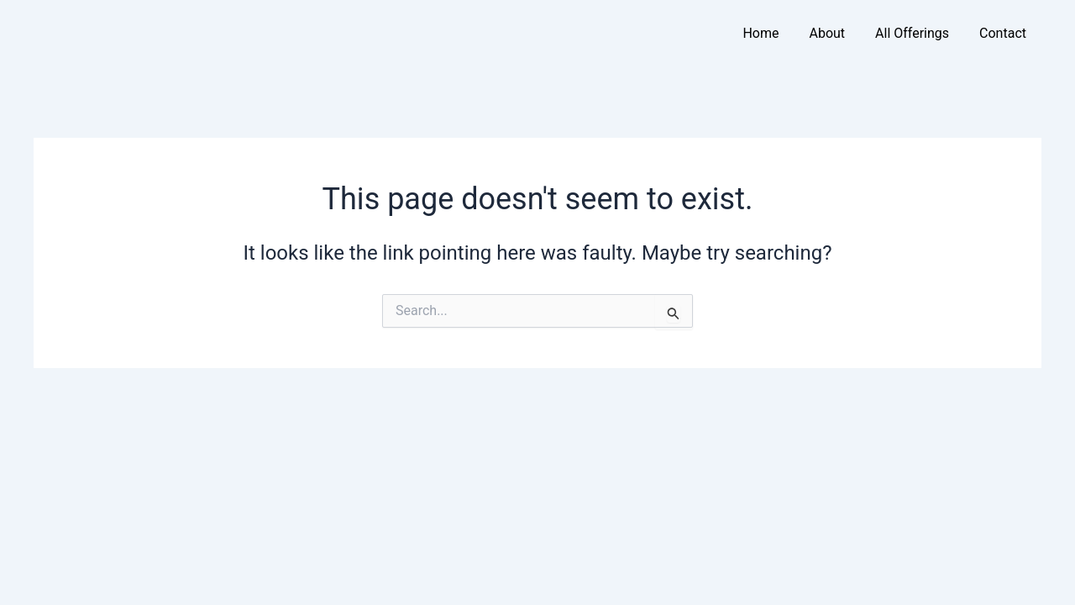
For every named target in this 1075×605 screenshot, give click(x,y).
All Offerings (912, 33)
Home (760, 33)
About (827, 33)
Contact (1002, 33)
